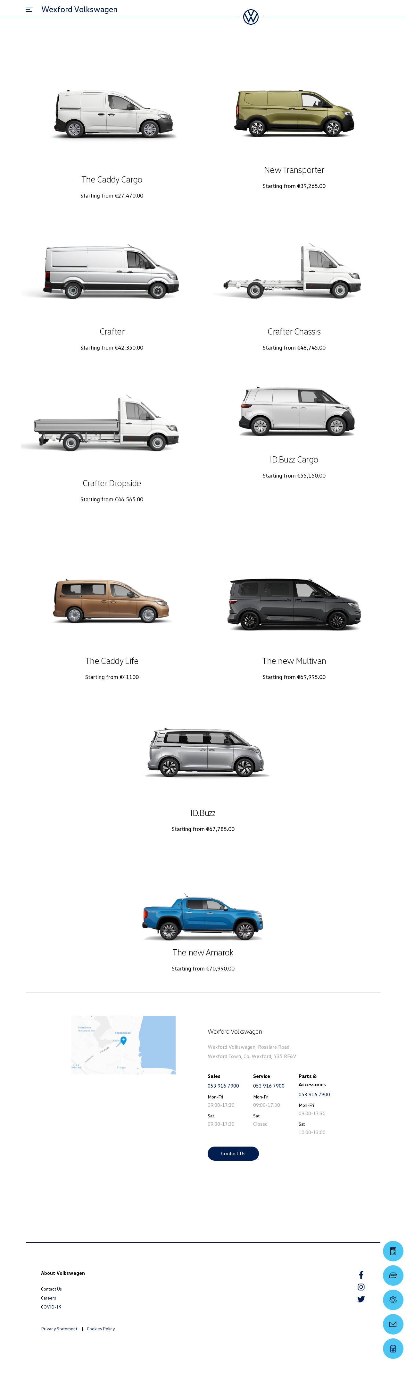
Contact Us (233, 1153)
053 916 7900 (223, 1085)
